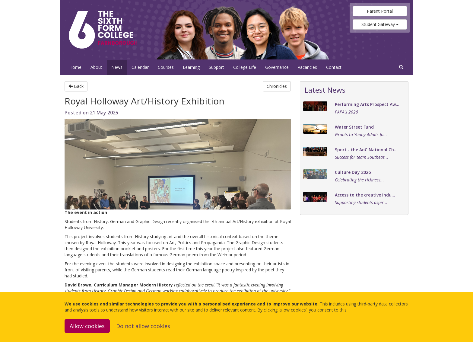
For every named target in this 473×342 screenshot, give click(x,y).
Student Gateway (379, 24)
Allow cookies (87, 326)
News (116, 67)
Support (216, 67)
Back (76, 86)
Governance (277, 67)
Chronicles (277, 86)
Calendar (140, 67)
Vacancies (307, 67)
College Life (244, 67)
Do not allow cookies (143, 326)
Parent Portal (380, 11)
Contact (333, 67)
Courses (166, 67)
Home (75, 67)
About (96, 67)
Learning (191, 67)
